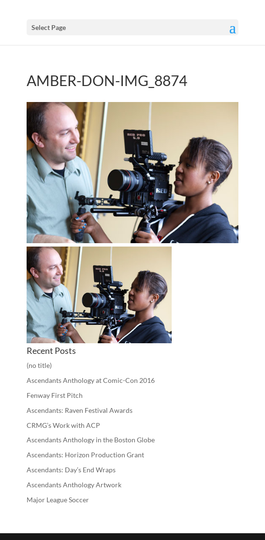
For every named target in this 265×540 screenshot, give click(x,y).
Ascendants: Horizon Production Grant (85, 455)
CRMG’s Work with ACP (63, 425)
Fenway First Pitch (55, 395)
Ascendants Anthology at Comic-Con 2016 (91, 380)
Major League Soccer (58, 500)
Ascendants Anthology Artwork (74, 485)
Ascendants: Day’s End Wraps (71, 470)
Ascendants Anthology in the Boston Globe (91, 440)
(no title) (39, 365)
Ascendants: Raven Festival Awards (79, 410)
